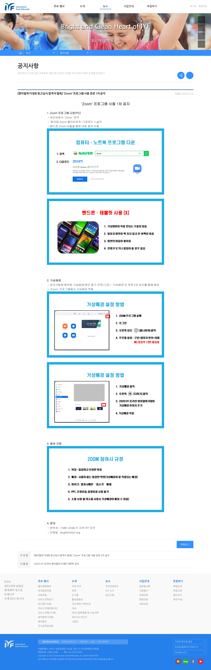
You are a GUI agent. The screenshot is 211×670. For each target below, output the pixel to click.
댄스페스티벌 (44, 604)
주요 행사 (59, 6)
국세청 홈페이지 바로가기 (186, 647)
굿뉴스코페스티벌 (47, 613)
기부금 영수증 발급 (183, 642)
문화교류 (143, 599)
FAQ (74, 608)
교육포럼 (42, 595)
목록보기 (185, 544)
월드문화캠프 (44, 586)
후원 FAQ (178, 599)
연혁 (74, 590)
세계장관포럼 (44, 590)
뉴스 (105, 6)
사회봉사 (143, 590)
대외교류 (143, 604)
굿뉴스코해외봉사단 (48, 608)
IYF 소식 (110, 590)
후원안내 (177, 586)
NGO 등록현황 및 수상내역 (85, 613)
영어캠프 (42, 621)
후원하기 (152, 6)
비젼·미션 (76, 586)
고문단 (75, 621)
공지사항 (64, 53)
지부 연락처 (103, 642)
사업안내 (129, 6)
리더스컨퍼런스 (45, 599)
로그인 (193, 6)
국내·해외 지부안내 (81, 604)
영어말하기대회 (45, 617)
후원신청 (177, 590)
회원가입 (203, 6)
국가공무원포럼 (45, 626)
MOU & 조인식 (79, 617)
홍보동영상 (77, 599)
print (189, 75)
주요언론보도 (112, 586)
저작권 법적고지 (68, 642)
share (181, 75)
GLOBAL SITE (181, 652)
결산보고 (177, 595)
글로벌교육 (144, 586)
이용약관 (83, 642)
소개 (82, 6)
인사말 (75, 595)
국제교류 (143, 595)
